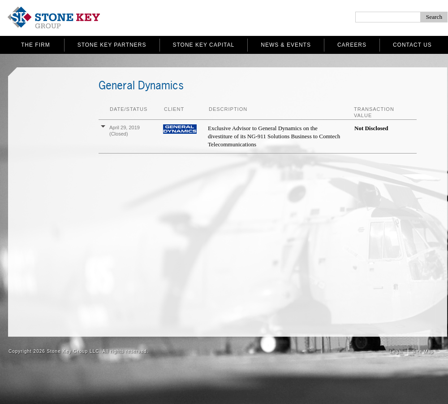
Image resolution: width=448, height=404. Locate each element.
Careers (351, 45)
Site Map (423, 351)
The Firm (35, 45)
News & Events (286, 45)
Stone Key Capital (204, 45)
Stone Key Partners (112, 45)
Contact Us (412, 45)
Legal (396, 351)
